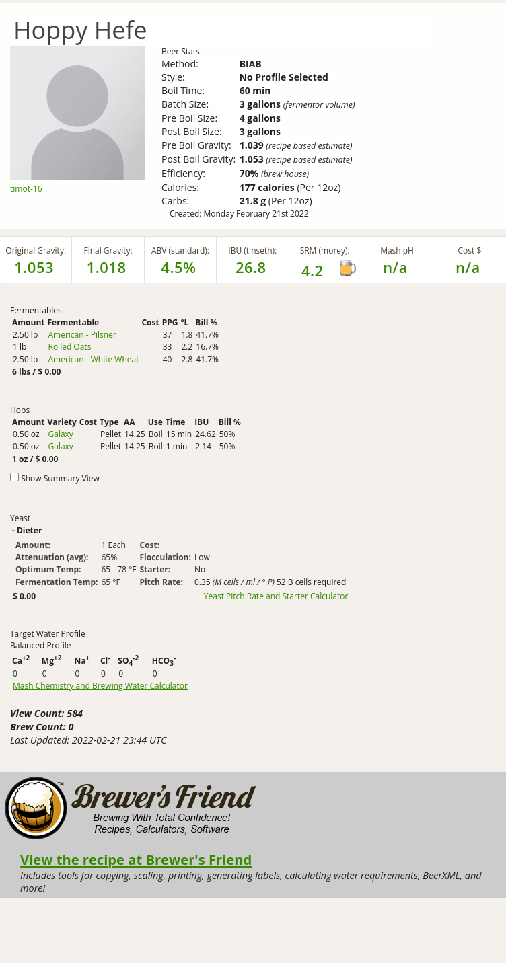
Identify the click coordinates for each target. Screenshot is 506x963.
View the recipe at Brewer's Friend (136, 859)
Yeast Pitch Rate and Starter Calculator (276, 596)
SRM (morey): (325, 250)
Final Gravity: (107, 250)
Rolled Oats (69, 346)
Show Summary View (60, 478)
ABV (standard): (180, 250)
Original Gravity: (35, 250)
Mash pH (397, 250)
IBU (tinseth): (252, 250)
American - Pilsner (82, 334)
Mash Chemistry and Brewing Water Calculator (100, 686)
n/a (468, 267)
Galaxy (60, 434)
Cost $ (470, 250)
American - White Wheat (93, 359)
